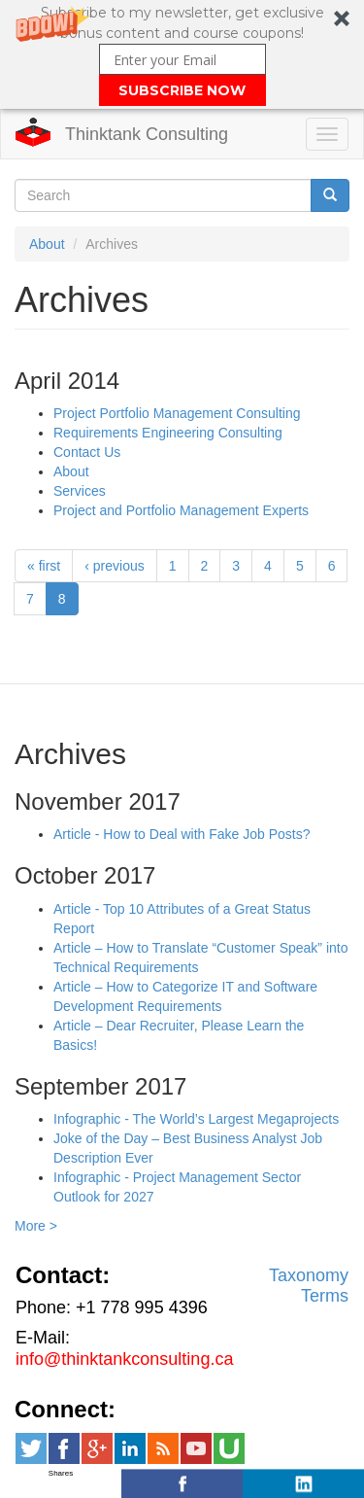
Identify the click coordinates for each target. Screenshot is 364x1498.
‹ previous (114, 566)
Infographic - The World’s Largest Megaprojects (196, 1119)
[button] (182, 54)
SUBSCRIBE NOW (182, 90)
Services (79, 491)
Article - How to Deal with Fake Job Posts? (182, 834)
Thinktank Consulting (146, 134)
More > (36, 1226)
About (47, 244)
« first (43, 566)
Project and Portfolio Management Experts (181, 510)
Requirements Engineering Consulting (167, 432)
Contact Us (86, 452)
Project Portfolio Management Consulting (176, 413)
